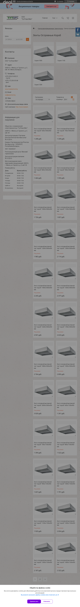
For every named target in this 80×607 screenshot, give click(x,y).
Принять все (34, 601)
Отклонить (46, 601)
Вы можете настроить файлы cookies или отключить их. (39, 595)
